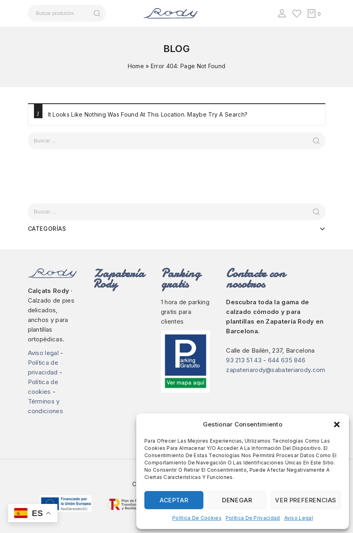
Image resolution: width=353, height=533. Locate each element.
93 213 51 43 (244, 360)
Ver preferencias (305, 500)
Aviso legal (298, 518)
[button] (337, 424)
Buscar (97, 13)
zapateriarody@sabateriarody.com (275, 370)
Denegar (237, 500)
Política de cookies (197, 518)
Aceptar (174, 500)
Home (136, 66)
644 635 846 (286, 360)
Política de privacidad (253, 518)
